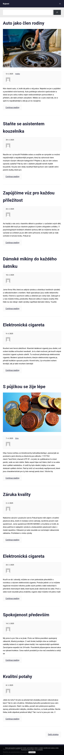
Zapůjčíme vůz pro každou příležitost (29, 196)
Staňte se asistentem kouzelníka (23, 127)
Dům (17, 438)
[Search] (57, 12)
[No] (62, 750)
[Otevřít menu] (60, 4)
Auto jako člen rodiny (23, 23)
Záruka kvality (17, 494)
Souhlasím (32, 752)
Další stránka (53, 734)
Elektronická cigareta (23, 324)
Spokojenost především (26, 614)
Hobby (17, 74)
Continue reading (12, 107)
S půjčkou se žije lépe (24, 386)
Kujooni (6, 4)
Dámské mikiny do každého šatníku (30, 262)
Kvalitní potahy (17, 676)
